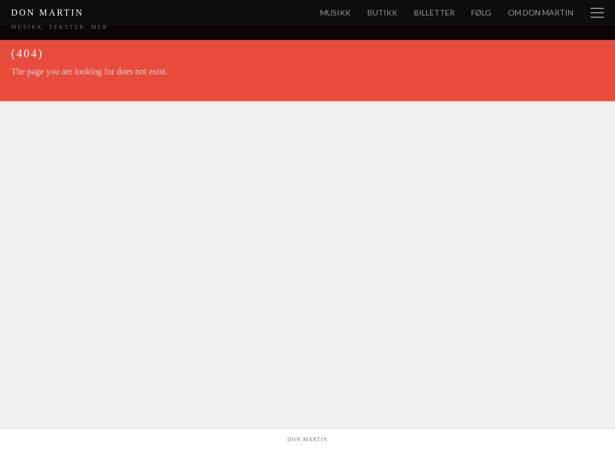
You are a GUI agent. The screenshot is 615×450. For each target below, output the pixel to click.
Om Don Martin (540, 12)
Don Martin (47, 12)
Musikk (335, 12)
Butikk (382, 12)
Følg (481, 12)
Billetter (434, 12)
